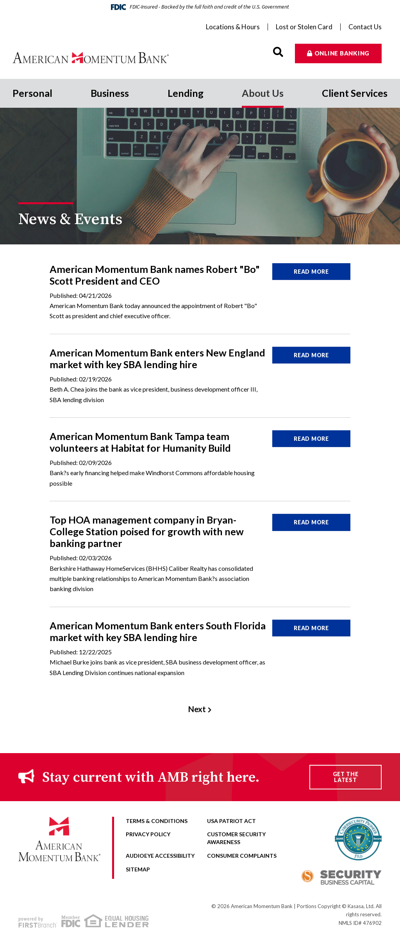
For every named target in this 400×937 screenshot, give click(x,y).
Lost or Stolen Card (304, 26)
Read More (311, 271)
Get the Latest (346, 777)
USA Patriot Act (231, 821)
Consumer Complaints (242, 855)
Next (197, 709)
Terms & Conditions (157, 821)
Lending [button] (186, 93)
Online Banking (342, 53)
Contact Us (365, 26)
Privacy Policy (148, 834)
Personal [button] (32, 93)
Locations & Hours (233, 26)
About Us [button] (263, 93)
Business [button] (110, 93)
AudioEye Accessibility (160, 855)
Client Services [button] (355, 93)
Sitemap (138, 869)
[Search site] (278, 52)
